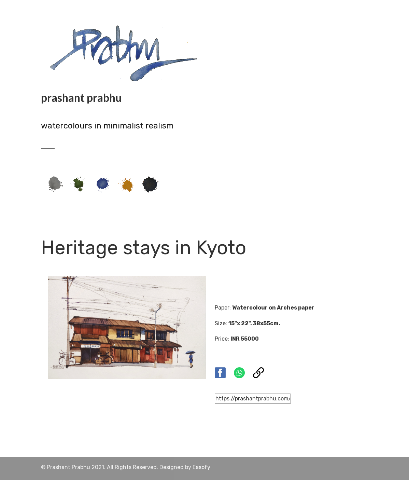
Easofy (201, 467)
